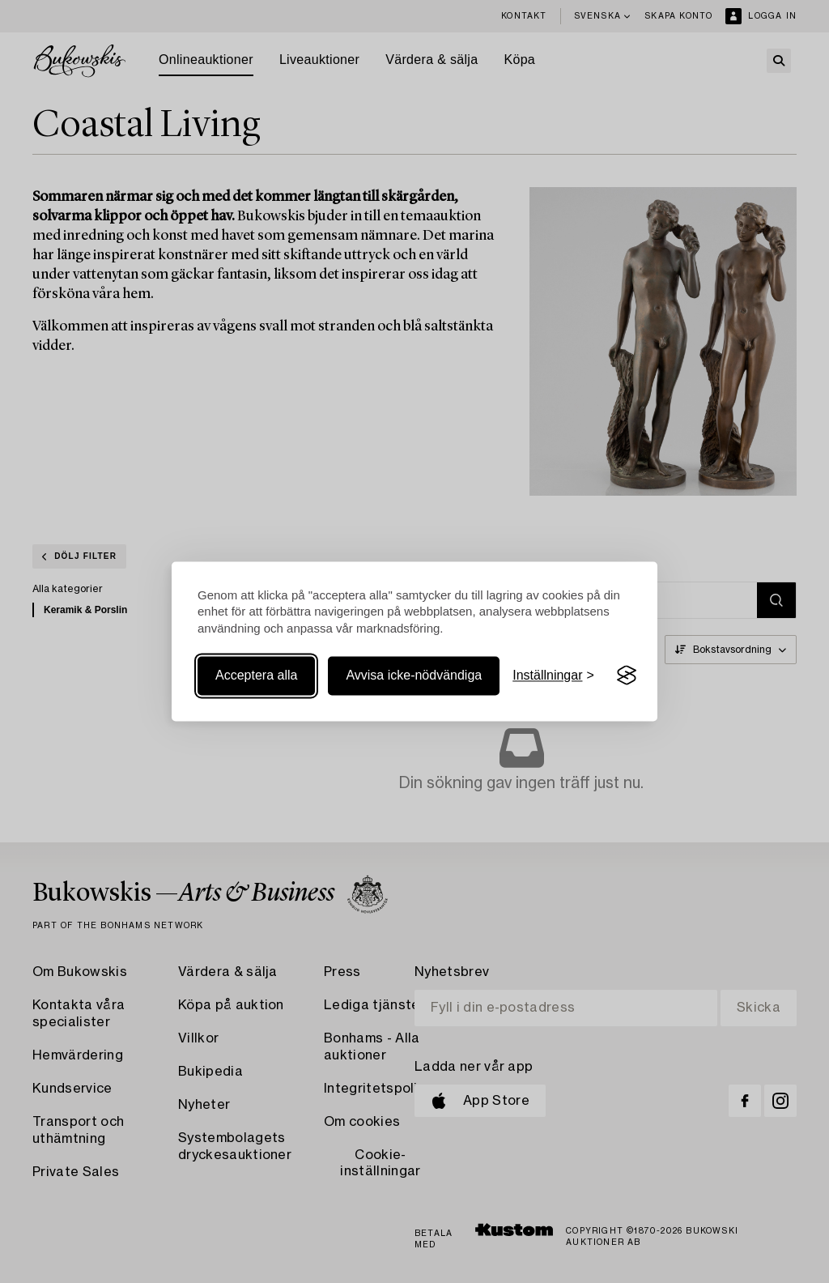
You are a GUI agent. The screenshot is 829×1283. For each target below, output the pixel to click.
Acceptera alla (256, 675)
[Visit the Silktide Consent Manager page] (626, 675)
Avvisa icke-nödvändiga (414, 675)
